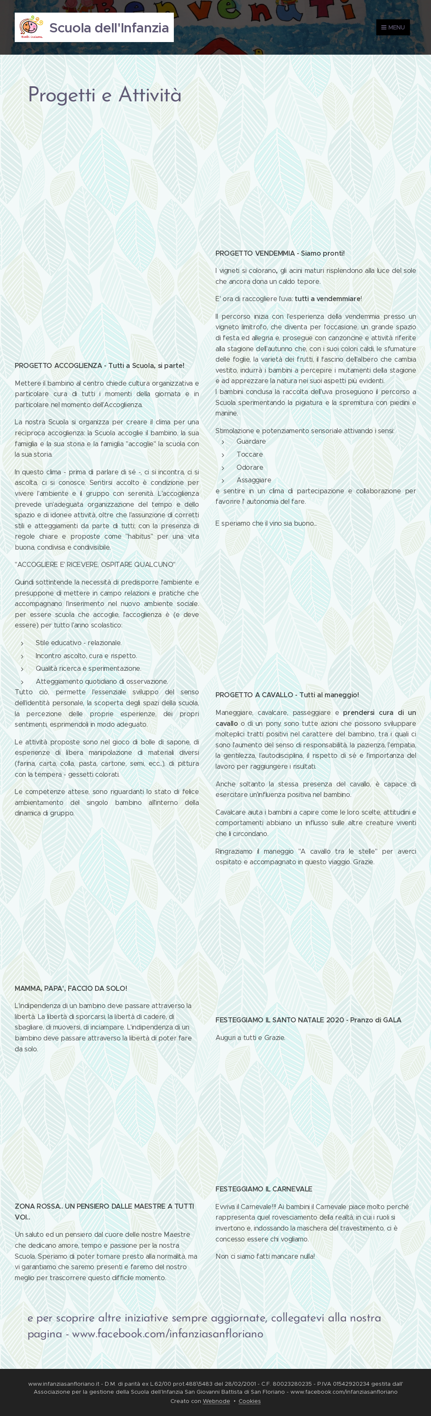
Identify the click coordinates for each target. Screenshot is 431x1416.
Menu (393, 27)
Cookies (250, 1401)
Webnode (216, 1401)
